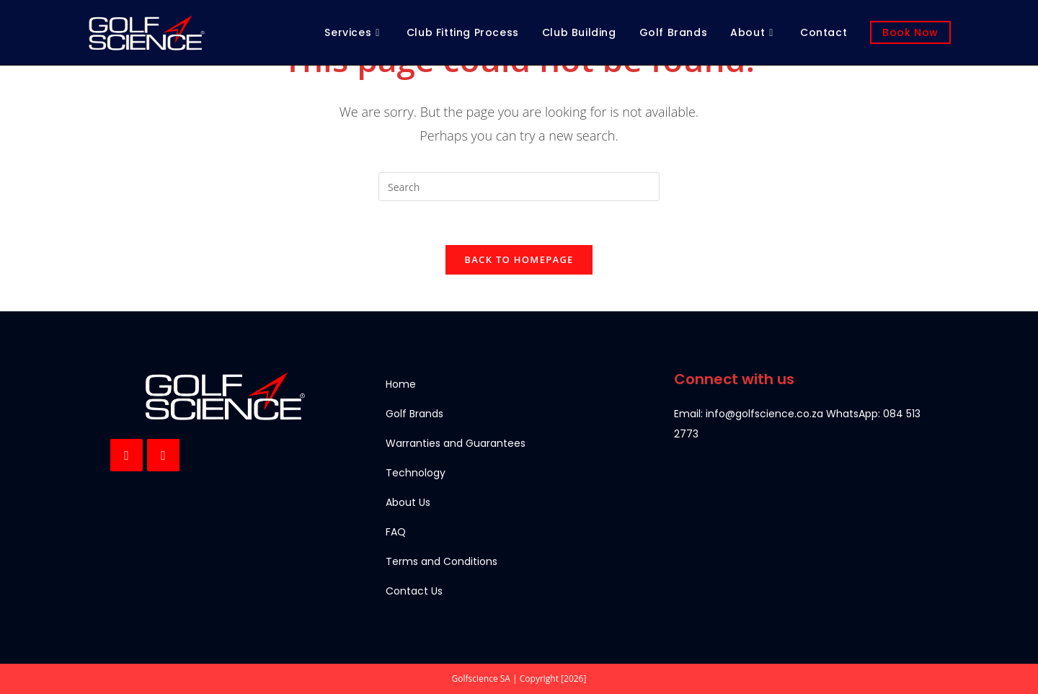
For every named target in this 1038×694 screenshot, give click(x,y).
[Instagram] (163, 455)
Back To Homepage (518, 259)
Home (401, 384)
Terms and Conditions (441, 561)
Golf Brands (414, 413)
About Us (408, 502)
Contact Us (414, 591)
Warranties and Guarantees (455, 443)
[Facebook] (126, 455)
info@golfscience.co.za (764, 413)
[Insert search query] (519, 186)
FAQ (396, 532)
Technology (415, 473)
